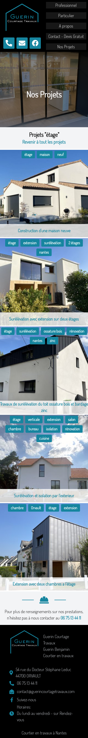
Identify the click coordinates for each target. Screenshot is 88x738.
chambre (14, 429)
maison (45, 154)
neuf (60, 154)
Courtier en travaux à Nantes (44, 732)
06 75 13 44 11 (71, 617)
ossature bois (53, 331)
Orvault (36, 508)
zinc (52, 340)
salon (71, 419)
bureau (33, 429)
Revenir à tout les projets (44, 142)
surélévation (52, 243)
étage (28, 154)
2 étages (74, 243)
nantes (44, 252)
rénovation (76, 331)
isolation (51, 429)
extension (30, 243)
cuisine (44, 438)
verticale (34, 419)
